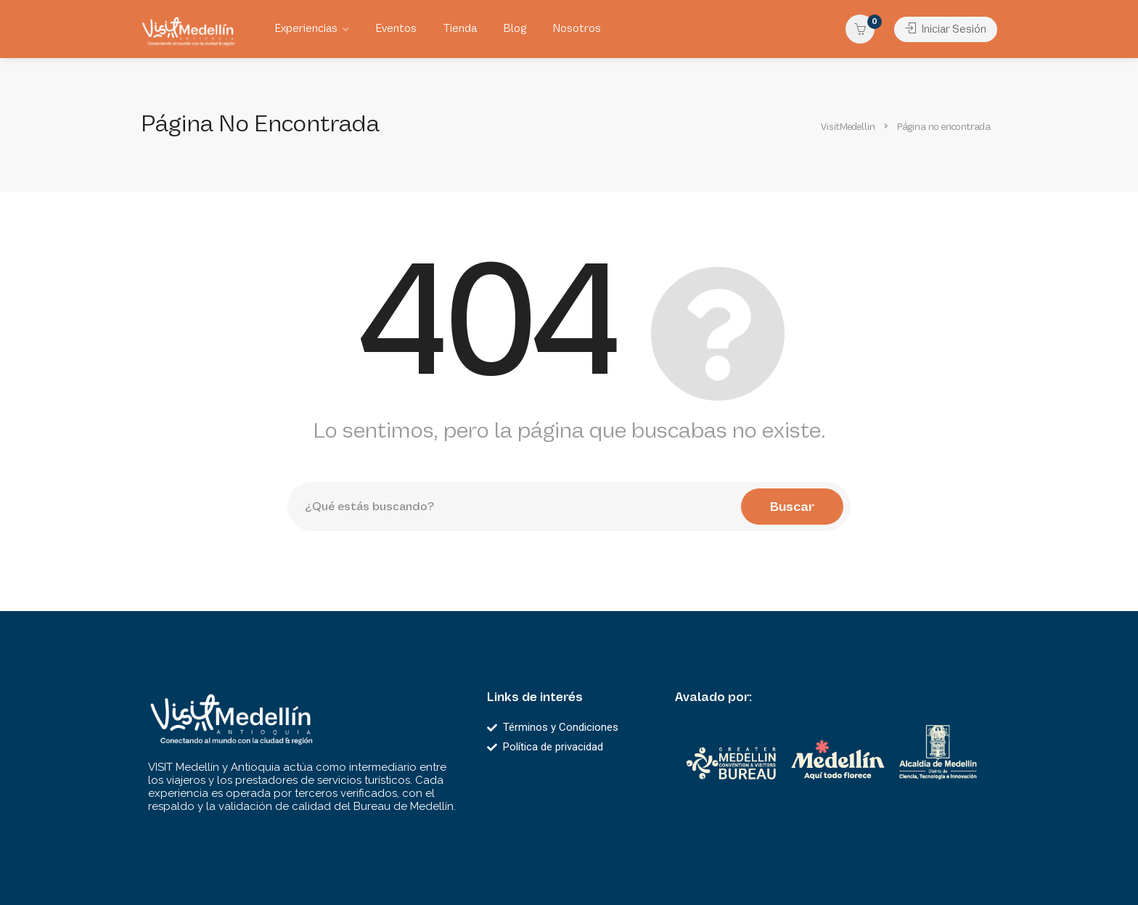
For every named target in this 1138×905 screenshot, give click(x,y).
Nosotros (576, 29)
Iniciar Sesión (945, 29)
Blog (514, 29)
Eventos (396, 29)
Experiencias (305, 29)
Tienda (460, 29)
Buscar (792, 507)
